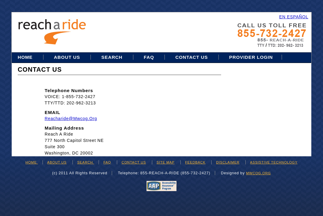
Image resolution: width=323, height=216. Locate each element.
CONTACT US (134, 162)
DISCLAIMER (227, 162)
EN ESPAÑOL (293, 16)
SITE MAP (166, 162)
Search (112, 57)
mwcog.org (258, 173)
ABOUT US (57, 162)
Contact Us (191, 57)
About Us (67, 57)
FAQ (149, 57)
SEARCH (85, 162)
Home (26, 57)
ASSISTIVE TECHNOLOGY (274, 162)
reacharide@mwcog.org (71, 118)
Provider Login (251, 57)
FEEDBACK (195, 162)
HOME (31, 162)
